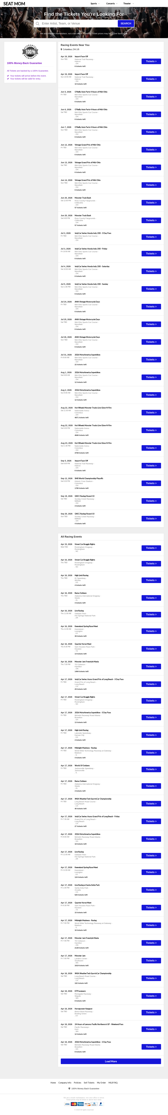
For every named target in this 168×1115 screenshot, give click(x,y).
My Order (101, 1082)
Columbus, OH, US (70, 49)
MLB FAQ (113, 1082)
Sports (95, 3)
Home (53, 1082)
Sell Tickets (89, 1082)
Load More (111, 1061)
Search (126, 23)
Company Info (64, 1082)
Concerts (112, 3)
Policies (77, 1082)
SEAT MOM (14, 3)
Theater (128, 3)
